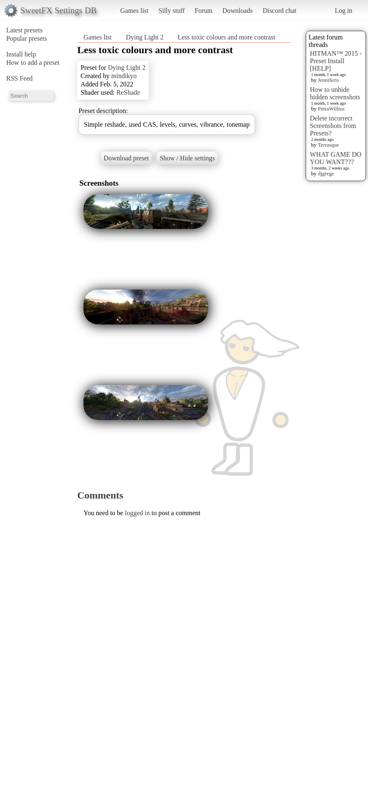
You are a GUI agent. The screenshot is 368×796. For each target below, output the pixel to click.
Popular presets (26, 38)
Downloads (237, 10)
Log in (343, 10)
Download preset (126, 158)
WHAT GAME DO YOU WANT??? (335, 158)
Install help (21, 54)
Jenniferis (328, 80)
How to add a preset (32, 62)
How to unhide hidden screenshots (335, 93)
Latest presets (24, 30)
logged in (137, 512)
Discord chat (279, 10)
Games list (134, 10)
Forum (204, 10)
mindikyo (124, 75)
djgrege (326, 173)
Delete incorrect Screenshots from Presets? (333, 126)
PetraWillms (331, 109)
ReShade (128, 92)
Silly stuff (172, 10)
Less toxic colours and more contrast (226, 37)
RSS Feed (19, 78)
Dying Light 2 (145, 37)
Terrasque (328, 145)
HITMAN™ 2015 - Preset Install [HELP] (336, 61)
